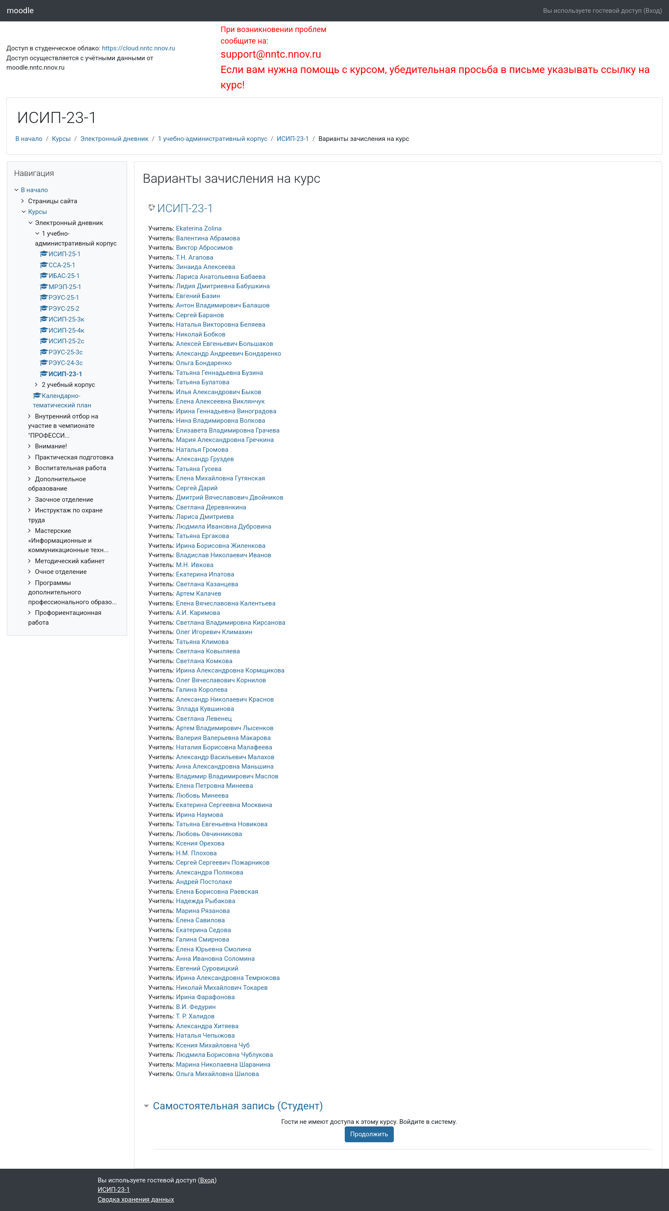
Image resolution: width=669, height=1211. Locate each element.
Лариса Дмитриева (205, 517)
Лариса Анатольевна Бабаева (220, 277)
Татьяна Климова (202, 642)
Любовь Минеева (202, 795)
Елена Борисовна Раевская (217, 891)
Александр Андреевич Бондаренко (228, 353)
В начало (28, 139)
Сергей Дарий (197, 488)
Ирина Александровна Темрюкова (228, 978)
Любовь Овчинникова (209, 834)
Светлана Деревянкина (211, 507)
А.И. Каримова (198, 613)
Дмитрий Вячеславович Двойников (229, 497)
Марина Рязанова (203, 911)
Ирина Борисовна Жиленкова (220, 546)
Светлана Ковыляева (208, 651)
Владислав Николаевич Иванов (223, 555)
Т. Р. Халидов (195, 1016)
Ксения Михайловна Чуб (213, 1045)
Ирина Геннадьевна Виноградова (226, 411)
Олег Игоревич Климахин (214, 632)
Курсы (61, 139)
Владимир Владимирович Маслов (227, 776)
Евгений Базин (198, 296)
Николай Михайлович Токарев (222, 988)
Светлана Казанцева (207, 584)
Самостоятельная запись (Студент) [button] (238, 1106)
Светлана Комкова (204, 661)
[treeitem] (67, 406)
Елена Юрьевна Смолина (213, 949)
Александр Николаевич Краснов (225, 699)
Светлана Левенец (204, 719)
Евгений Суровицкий (207, 968)
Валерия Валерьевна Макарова (223, 738)
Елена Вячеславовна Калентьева (225, 603)
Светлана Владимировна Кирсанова (230, 622)
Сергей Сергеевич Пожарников (223, 862)
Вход (653, 11)
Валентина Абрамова (208, 238)
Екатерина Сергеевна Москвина (224, 805)
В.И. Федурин (195, 1007)
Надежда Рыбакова (205, 901)
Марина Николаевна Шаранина (223, 1064)
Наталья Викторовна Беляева (220, 324)
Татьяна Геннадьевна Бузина (219, 373)
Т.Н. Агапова (194, 257)
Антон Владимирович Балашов (223, 305)
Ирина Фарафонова (205, 997)
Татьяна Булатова (202, 382)
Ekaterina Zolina (198, 228)
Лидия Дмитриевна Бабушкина (223, 286)
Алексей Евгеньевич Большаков (224, 344)
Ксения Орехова (200, 843)
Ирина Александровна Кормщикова (230, 670)
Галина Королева (201, 689)
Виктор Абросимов (204, 248)
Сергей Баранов (200, 315)
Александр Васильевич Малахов (225, 757)
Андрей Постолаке (204, 882)
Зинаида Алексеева (205, 267)
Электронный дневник (114, 139)
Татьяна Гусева (198, 469)
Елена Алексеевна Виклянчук (220, 401)
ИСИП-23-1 (293, 139)
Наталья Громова (202, 449)
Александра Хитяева (207, 1026)
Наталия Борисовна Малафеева (224, 747)
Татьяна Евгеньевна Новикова (222, 824)
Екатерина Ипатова (205, 574)
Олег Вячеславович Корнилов (221, 680)
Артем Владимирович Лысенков (224, 728)
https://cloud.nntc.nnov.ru (138, 48)
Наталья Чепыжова (205, 1035)
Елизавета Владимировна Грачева (227, 430)
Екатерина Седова (203, 930)
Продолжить (369, 1134)
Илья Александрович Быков (218, 392)
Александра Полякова (209, 872)
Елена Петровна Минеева (214, 786)
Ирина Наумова (199, 815)
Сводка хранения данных (136, 1199)
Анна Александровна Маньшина (224, 766)
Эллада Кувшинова (205, 709)
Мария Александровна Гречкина (225, 440)
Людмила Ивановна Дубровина (223, 526)
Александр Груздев (205, 459)
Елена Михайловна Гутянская (220, 478)
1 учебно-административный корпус (212, 139)
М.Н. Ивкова (194, 565)
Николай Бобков (200, 334)
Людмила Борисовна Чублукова (224, 1055)
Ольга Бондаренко (204, 363)
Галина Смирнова (202, 939)
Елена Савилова (200, 920)
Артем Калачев (198, 593)
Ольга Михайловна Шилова (217, 1074)
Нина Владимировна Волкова (220, 420)
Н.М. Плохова (196, 853)
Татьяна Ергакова (202, 536)
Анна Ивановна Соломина (215, 958)
